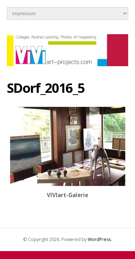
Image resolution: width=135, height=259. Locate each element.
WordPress (99, 239)
